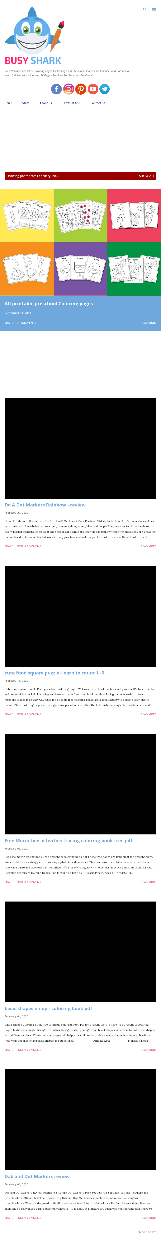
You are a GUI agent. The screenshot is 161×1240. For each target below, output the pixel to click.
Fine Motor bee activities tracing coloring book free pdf (69, 840)
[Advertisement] (80, 134)
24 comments (26, 323)
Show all (146, 176)
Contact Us (97, 103)
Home (8, 103)
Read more (148, 323)
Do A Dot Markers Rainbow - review (45, 505)
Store (26, 103)
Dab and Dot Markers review (37, 1176)
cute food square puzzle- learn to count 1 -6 (54, 673)
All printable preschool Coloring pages (49, 303)
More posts (147, 1232)
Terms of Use (71, 103)
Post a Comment (29, 546)
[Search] (145, 7)
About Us (46, 103)
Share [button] (9, 323)
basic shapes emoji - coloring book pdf (48, 1008)
